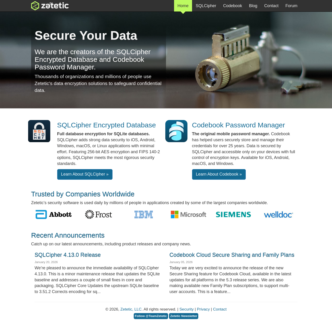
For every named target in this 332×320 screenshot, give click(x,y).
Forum (291, 5)
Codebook (232, 5)
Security (186, 309)
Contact (271, 5)
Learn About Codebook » (219, 174)
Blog (253, 5)
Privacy (203, 309)
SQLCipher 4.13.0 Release (68, 255)
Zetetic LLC (45, 5)
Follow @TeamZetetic (151, 316)
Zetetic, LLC (131, 309)
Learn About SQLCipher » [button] (85, 174)
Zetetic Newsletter (183, 316)
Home (183, 7)
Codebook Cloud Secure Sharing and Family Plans (231, 255)
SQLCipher (206, 5)
